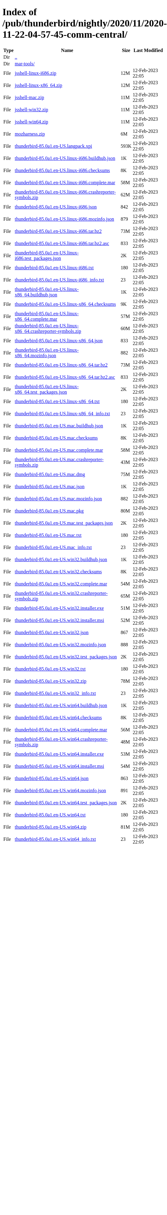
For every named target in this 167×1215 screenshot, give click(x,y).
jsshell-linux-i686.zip (35, 73)
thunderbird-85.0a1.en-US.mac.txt (48, 535)
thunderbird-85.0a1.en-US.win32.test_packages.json (66, 656)
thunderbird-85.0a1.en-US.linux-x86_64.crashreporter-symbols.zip (48, 328)
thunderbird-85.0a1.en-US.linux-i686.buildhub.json (65, 158)
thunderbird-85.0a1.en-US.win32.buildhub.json (61, 559)
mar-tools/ (24, 63)
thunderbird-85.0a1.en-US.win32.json (52, 632)
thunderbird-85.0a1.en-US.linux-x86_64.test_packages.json (46, 389)
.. (16, 57)
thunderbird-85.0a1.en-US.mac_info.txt (53, 547)
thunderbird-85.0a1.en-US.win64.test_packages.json (66, 802)
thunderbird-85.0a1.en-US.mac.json (49, 486)
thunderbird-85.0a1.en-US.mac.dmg (50, 474)
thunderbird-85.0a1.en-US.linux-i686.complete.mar (65, 182)
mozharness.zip (30, 133)
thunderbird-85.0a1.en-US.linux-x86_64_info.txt (62, 413)
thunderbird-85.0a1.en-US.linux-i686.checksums (62, 170)
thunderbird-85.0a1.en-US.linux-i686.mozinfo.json (64, 219)
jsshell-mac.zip (29, 97)
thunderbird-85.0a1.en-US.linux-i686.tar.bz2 (58, 231)
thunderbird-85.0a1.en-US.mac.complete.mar (59, 450)
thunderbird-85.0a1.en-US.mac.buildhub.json (59, 425)
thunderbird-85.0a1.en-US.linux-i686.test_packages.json (46, 255)
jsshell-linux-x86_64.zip (38, 85)
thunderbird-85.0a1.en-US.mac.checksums (56, 437)
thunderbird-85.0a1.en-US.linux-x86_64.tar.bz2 (61, 365)
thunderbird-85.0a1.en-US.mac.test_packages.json (64, 523)
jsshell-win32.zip (31, 109)
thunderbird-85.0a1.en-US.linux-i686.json (55, 206)
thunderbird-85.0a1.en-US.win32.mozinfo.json (60, 644)
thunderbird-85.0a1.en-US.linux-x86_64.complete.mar (46, 316)
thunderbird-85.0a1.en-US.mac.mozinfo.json (58, 498)
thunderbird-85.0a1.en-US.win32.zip (50, 681)
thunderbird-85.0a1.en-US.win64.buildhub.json (61, 705)
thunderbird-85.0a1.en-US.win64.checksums (58, 717)
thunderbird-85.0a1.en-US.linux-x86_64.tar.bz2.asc (65, 377)
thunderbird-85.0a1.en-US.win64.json (52, 778)
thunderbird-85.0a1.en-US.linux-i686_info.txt (59, 279)
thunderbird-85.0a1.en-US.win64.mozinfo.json (60, 790)
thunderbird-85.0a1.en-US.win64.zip (50, 827)
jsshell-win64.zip (31, 121)
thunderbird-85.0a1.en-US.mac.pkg (49, 510)
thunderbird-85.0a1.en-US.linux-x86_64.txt (57, 401)
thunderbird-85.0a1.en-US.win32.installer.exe (59, 608)
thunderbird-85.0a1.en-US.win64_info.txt (55, 839)
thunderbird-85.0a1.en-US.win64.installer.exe (59, 754)
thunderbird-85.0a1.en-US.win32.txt (50, 668)
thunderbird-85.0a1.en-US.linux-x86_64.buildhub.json (46, 292)
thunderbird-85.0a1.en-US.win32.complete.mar (61, 583)
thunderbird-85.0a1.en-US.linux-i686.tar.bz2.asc (62, 243)
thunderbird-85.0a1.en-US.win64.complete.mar (61, 729)
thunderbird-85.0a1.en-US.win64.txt (50, 814)
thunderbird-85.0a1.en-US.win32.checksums (58, 571)
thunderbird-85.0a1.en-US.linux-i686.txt (54, 267)
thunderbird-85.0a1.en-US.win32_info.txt (55, 693)
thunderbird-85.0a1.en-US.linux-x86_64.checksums (65, 304)
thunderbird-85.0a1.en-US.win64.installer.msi (59, 766)
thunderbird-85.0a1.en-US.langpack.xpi (53, 146)
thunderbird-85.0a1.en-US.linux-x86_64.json (59, 340)
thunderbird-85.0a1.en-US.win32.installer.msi (59, 620)
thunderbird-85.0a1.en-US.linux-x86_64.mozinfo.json (46, 352)
